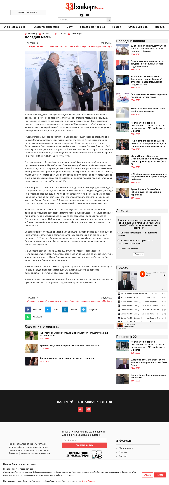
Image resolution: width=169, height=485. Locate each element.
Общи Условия (88, 481)
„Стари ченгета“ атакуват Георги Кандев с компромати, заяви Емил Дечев (149, 362)
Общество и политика (46, 26)
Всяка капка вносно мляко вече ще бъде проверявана (148, 110)
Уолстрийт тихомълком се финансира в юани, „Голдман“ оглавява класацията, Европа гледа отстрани (146, 80)
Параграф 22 (126, 337)
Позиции (160, 26)
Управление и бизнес (92, 26)
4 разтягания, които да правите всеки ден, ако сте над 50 (69, 345)
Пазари (116, 26)
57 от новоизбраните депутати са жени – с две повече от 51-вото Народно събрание (148, 48)
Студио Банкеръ (137, 26)
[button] (34, 309)
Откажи (147, 475)
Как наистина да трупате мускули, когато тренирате (66, 358)
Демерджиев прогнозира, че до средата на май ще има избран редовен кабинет (147, 64)
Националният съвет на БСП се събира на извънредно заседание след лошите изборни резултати (148, 143)
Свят (69, 26)
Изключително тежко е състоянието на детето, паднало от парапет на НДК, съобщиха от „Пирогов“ (148, 126)
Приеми (160, 475)
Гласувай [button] (139, 254)
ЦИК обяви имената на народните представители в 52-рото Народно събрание (149, 177)
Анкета (122, 211)
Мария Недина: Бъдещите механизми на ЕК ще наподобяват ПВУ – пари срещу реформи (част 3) (149, 160)
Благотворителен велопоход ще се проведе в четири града (149, 95)
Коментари (76, 33)
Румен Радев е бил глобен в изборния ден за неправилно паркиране (146, 192)
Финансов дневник (15, 26)
